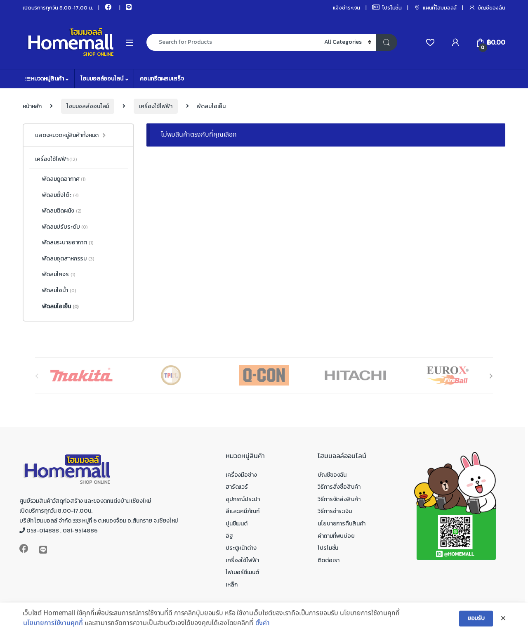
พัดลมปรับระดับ (61, 227)
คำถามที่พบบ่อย (336, 536)
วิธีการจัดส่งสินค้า (339, 499)
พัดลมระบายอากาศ (64, 243)
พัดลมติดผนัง (58, 211)
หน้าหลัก (32, 106)
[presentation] (491, 376)
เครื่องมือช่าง (241, 475)
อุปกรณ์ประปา (243, 499)
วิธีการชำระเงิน (334, 511)
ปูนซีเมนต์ (237, 523)
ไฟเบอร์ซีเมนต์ (242, 572)
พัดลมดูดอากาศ (60, 179)
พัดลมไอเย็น (57, 307)
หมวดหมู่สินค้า (44, 78)
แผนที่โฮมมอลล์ (435, 8)
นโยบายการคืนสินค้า (341, 523)
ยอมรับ (476, 624)
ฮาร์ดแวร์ (237, 487)
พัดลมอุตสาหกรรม (64, 259)
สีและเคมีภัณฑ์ (242, 511)
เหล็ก (231, 584)
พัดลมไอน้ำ (55, 291)
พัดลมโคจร (55, 274)
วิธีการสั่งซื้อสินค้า (339, 487)
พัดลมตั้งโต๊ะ (57, 195)
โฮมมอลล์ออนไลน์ (101, 78)
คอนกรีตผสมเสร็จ (162, 78)
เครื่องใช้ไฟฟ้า (155, 106)
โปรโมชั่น (387, 8)
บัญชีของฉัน (487, 8)
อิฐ (229, 536)
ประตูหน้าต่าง (241, 548)
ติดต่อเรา (328, 560)
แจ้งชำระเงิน (347, 8)
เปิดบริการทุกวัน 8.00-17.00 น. (58, 8)
